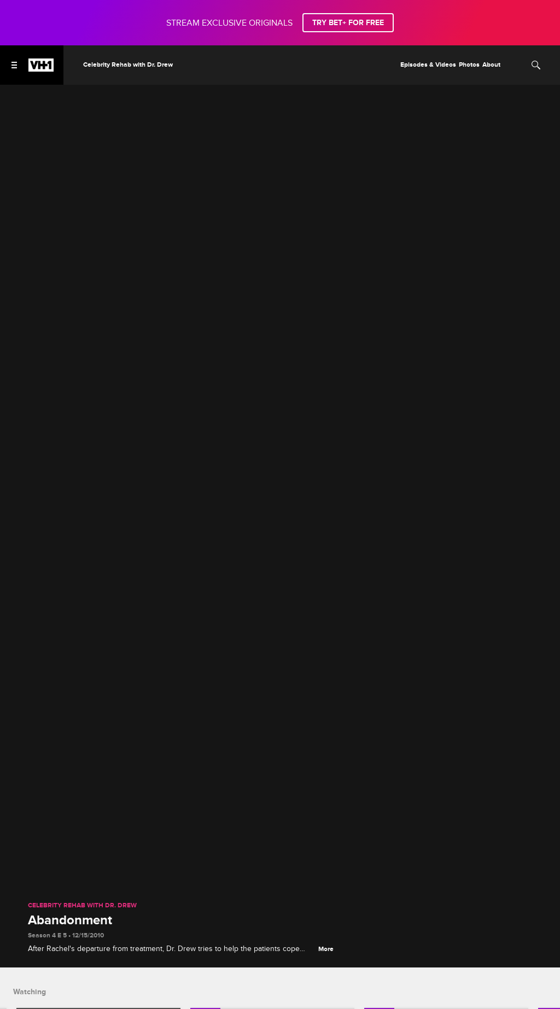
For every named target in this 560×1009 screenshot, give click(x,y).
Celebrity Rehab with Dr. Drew (82, 906)
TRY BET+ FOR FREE (348, 22)
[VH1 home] (41, 68)
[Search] (536, 65)
